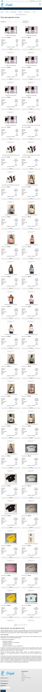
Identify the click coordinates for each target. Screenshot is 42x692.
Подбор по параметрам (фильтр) (20, 14)
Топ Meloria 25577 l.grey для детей (31, 65)
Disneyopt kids (36, 130)
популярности (10, 21)
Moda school (37, 190)
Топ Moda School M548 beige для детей (31, 304)
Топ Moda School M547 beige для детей (11, 334)
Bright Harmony (36, 459)
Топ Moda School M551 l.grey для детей (11, 274)
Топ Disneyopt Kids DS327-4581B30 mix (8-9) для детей (10, 155)
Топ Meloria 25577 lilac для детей (11, 65)
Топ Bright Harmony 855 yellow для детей (10, 603)
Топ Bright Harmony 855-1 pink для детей (10, 573)
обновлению (25, 21)
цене (20, 21)
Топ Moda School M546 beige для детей (31, 334)
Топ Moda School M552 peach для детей (31, 244)
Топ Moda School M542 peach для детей (31, 394)
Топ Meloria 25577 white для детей (10, 35)
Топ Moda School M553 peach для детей (10, 244)
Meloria (17, 40)
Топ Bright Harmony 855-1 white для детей (31, 543)
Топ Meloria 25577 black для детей (31, 95)
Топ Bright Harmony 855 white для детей (31, 603)
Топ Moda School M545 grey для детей (11, 364)
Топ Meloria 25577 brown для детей (10, 95)
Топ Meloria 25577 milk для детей (31, 35)
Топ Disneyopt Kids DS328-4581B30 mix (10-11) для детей (31, 125)
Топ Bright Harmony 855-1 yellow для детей (10, 543)
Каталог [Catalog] (2, 8)
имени (16, 21)
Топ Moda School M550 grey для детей (31, 274)
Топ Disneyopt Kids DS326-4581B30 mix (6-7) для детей (31, 155)
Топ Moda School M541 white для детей (11, 424)
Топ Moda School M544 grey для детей (31, 364)
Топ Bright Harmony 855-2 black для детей (10, 513)
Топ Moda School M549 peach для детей (10, 304)
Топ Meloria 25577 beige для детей (10, 125)
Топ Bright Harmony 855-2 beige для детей (31, 513)
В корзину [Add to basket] (10, 49)
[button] (2, 1)
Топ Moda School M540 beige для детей (31, 424)
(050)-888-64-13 (4, 681)
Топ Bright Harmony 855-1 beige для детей (31, 573)
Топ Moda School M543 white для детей (11, 394)
